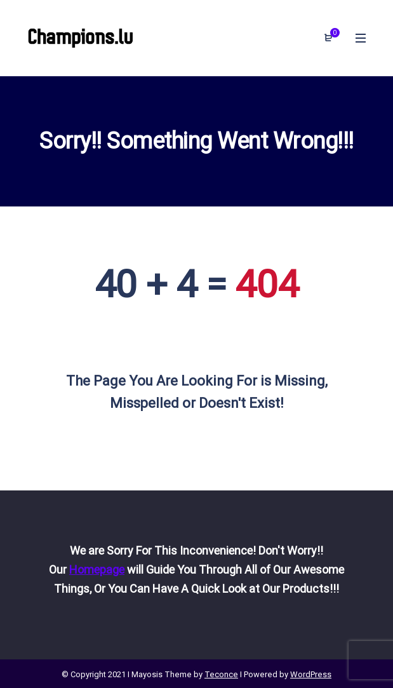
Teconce (221, 674)
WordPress (310, 674)
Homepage (96, 569)
